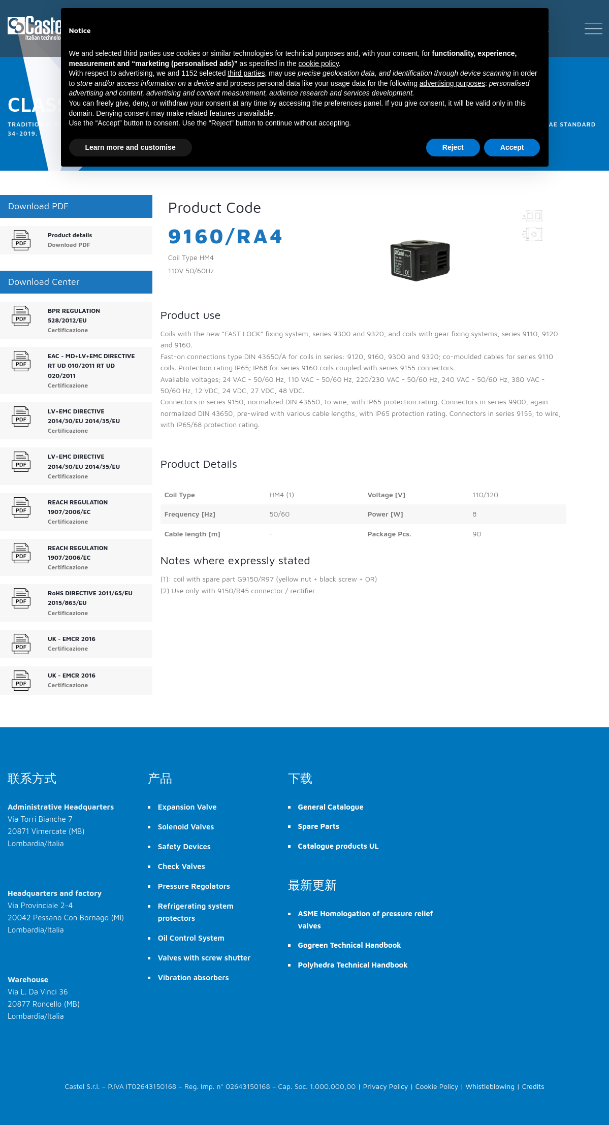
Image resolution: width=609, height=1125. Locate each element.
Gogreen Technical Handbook (349, 945)
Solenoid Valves (186, 826)
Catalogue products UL (338, 846)
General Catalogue (331, 806)
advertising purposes (452, 83)
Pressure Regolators (194, 886)
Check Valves (181, 866)
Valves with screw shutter (204, 957)
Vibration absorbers (193, 977)
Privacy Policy (385, 1086)
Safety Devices (184, 846)
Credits (533, 1086)
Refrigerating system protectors (196, 912)
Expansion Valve (187, 806)
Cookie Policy (436, 1086)
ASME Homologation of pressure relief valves (365, 919)
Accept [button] (512, 147)
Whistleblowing (490, 1086)
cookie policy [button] (319, 63)
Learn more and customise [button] (130, 147)
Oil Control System (191, 938)
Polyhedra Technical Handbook (353, 964)
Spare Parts (318, 826)
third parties (246, 73)
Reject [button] (453, 147)
